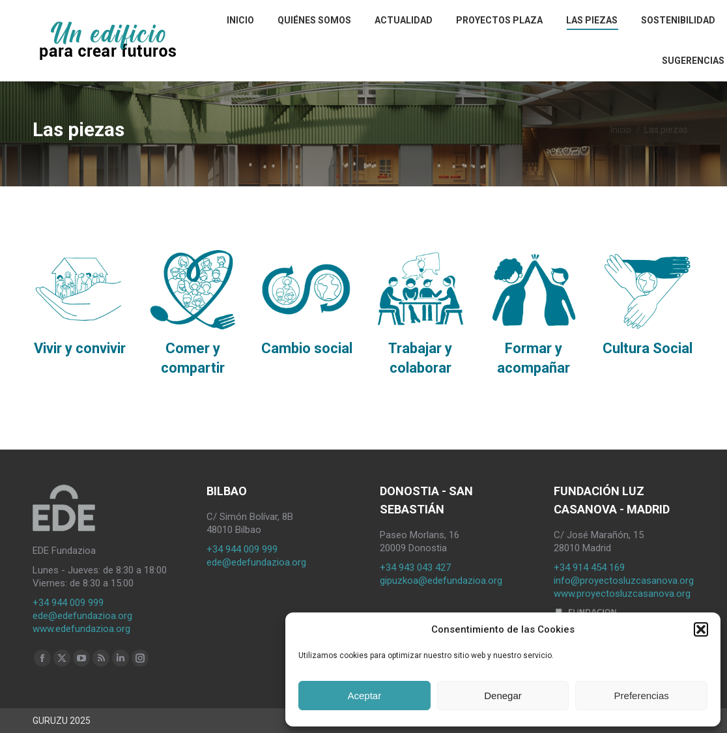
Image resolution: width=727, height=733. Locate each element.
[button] (700, 629)
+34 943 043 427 (415, 567)
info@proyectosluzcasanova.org (624, 580)
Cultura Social (647, 348)
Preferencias (641, 695)
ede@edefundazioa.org (82, 616)
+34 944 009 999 (68, 603)
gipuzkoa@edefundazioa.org (441, 580)
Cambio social (306, 348)
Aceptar (364, 695)
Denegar (503, 695)
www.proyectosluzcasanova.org (622, 593)
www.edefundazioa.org (81, 629)
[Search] (685, 16)
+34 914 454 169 (589, 567)
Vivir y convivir (80, 348)
